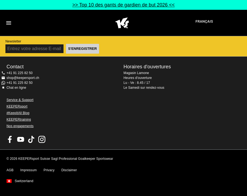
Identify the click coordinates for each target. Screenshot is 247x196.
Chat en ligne (16, 88)
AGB (10, 170)
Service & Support (20, 100)
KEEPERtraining (19, 119)
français (204, 21)
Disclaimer (69, 170)
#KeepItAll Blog (18, 113)
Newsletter (13, 41)
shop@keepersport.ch (23, 78)
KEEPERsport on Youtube (20, 139)
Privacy (49, 170)
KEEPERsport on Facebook (10, 139)
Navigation (8, 22)
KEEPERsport (17, 106)
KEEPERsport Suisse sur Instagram (41, 139)
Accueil (122, 22)
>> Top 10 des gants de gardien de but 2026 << (123, 5)
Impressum (28, 170)
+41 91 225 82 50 (20, 73)
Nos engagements (20, 126)
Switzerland (24, 181)
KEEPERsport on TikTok (31, 139)
